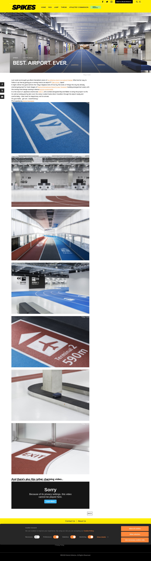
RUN (50, 7)
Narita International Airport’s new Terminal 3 (52, 87)
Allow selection (135, 550)
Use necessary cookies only (135, 556)
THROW (64, 7)
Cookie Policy (89, 547)
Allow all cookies (135, 545)
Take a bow (55, 82)
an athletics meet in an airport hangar (60, 80)
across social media (46, 89)
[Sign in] (140, 1)
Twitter (101, 539)
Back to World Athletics (123, 2)
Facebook (102, 536)
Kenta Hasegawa (28, 101)
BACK (90, 513)
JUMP (56, 7)
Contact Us (70, 521)
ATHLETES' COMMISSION (78, 7)
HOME (43, 7)
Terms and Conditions (62, 539)
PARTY (40, 92)
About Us (82, 521)
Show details (101, 553)
